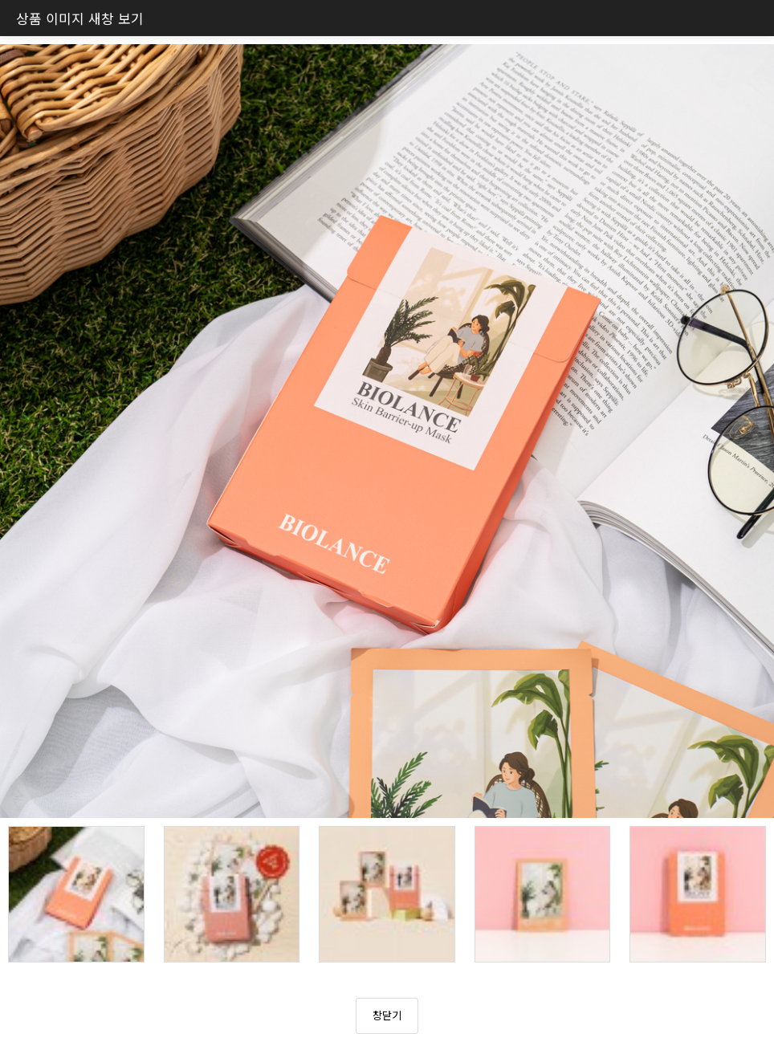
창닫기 (387, 1015)
